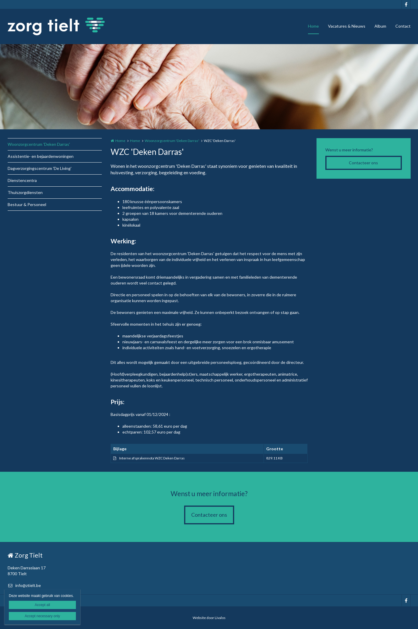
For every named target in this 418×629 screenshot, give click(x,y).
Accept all (42, 605)
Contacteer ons (363, 162)
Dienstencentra (22, 180)
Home (313, 26)
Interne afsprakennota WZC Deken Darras (152, 458)
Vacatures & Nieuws (346, 26)
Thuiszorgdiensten (25, 192)
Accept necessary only (42, 616)
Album (380, 26)
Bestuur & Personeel (27, 204)
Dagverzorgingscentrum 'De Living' (39, 168)
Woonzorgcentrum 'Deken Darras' (39, 144)
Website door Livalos (209, 617)
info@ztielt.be (24, 585)
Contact (403, 26)
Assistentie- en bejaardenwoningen (41, 156)
